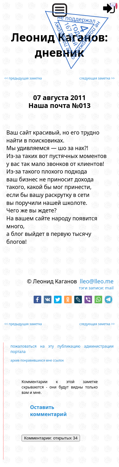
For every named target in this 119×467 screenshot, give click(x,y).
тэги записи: (91, 288)
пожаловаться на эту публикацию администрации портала (62, 349)
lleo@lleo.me (97, 281)
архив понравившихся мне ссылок (37, 360)
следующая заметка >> (97, 78)
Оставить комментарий (48, 411)
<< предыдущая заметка (23, 78)
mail (109, 288)
